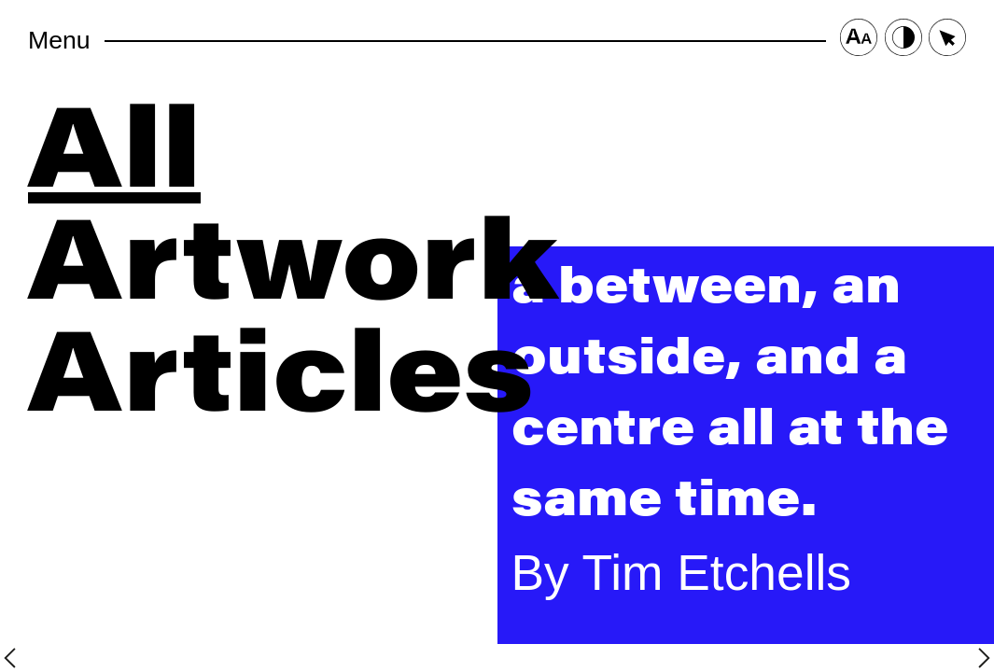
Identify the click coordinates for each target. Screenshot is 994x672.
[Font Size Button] (858, 41)
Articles (281, 364)
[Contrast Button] (903, 41)
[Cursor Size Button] (947, 41)
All (114, 140)
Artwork (293, 252)
